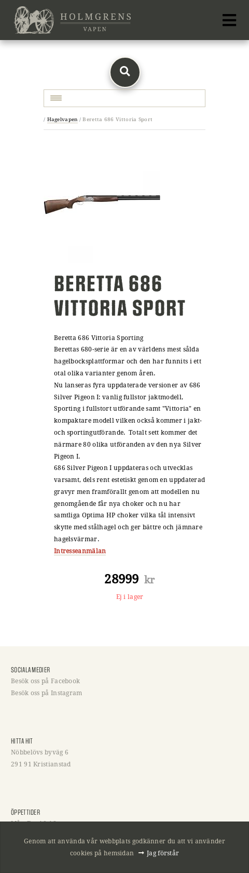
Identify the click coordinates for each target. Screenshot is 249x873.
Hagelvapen (62, 119)
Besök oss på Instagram (46, 692)
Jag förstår (163, 853)
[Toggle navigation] (229, 20)
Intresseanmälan (80, 550)
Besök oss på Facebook (45, 680)
